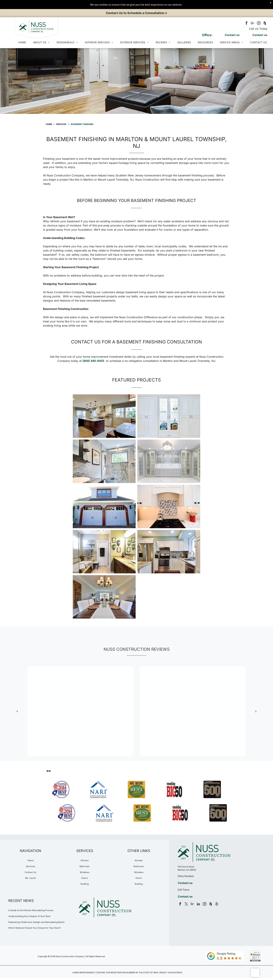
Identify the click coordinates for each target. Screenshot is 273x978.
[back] (17, 711)
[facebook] (246, 24)
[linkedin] (198, 904)
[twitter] (186, 904)
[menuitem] (22, 42)
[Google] (252, 24)
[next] (255, 711)
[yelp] (216, 904)
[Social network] (264, 24)
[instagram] (258, 24)
